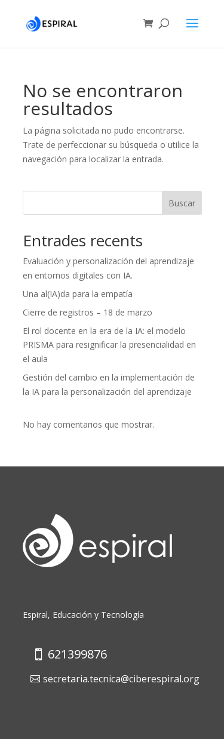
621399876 (77, 654)
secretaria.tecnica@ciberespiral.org (121, 678)
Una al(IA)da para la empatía (78, 293)
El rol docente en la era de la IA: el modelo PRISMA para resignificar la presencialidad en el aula (109, 345)
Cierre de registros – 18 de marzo (87, 312)
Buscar (181, 203)
